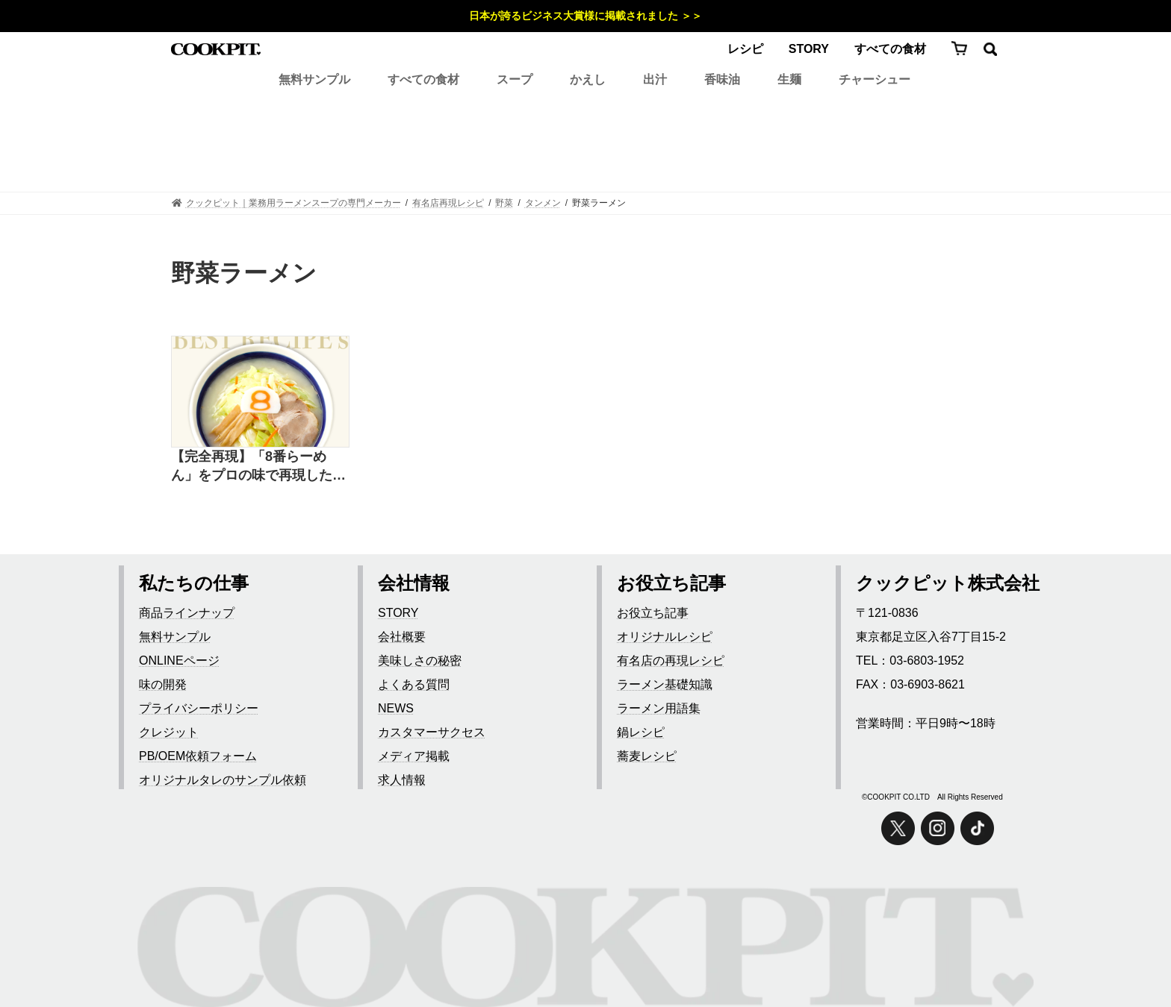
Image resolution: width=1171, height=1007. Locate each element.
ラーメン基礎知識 (664, 684)
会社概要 (402, 636)
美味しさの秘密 (420, 660)
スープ (514, 79)
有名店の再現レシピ (670, 660)
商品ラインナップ (186, 612)
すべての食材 (890, 49)
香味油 (722, 79)
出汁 (655, 79)
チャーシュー (874, 79)
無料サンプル (314, 79)
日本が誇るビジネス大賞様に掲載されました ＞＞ (585, 16)
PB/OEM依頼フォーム (198, 756)
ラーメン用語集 (659, 708)
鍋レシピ (641, 732)
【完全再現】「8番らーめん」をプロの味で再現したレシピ (258, 467)
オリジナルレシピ (664, 636)
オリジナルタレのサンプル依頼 (222, 780)
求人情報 (402, 780)
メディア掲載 (414, 756)
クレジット (169, 732)
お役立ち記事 (653, 612)
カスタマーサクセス (431, 732)
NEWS (396, 708)
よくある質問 (414, 684)
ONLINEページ (179, 660)
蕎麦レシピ (647, 756)
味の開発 (163, 684)
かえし (588, 79)
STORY (809, 49)
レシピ (745, 49)
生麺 (789, 79)
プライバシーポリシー (198, 708)
